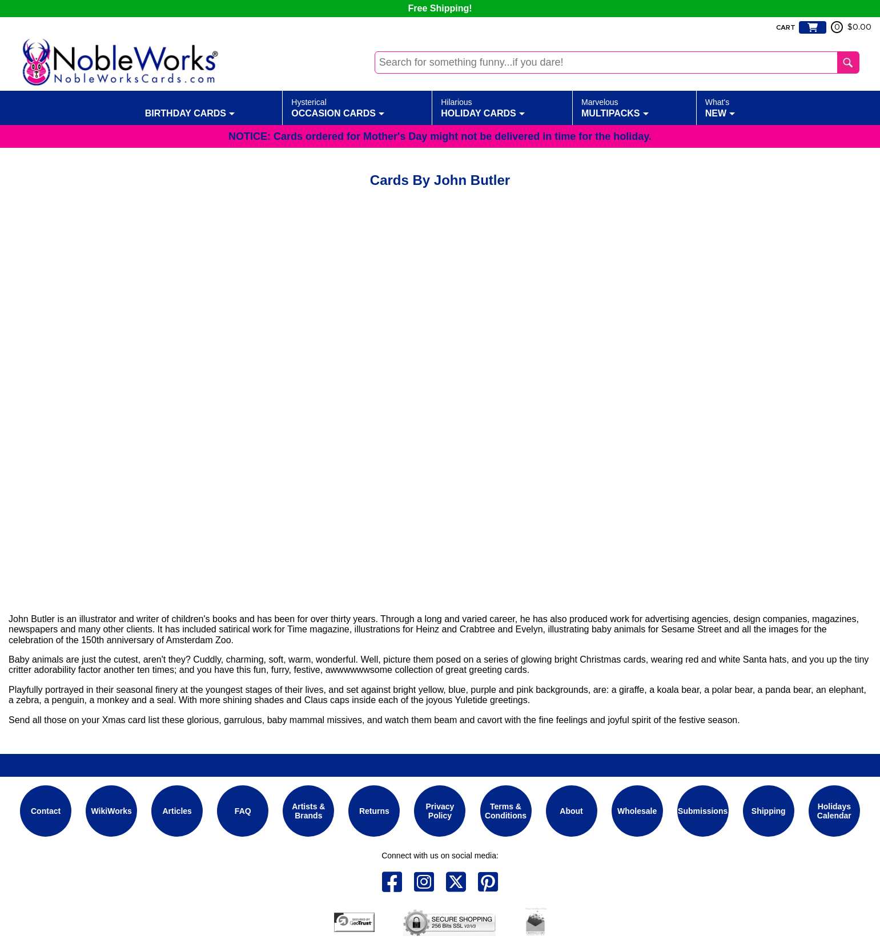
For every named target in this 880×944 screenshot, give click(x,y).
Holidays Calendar (834, 811)
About (571, 811)
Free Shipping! (440, 8)
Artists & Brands (308, 811)
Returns (374, 811)
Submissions (703, 811)
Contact (46, 811)
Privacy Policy (440, 811)
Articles (177, 811)
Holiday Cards (483, 107)
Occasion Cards (337, 107)
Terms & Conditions (506, 811)
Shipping (769, 811)
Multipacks (615, 107)
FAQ (243, 811)
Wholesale (637, 811)
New (720, 107)
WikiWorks (111, 811)
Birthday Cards (190, 107)
